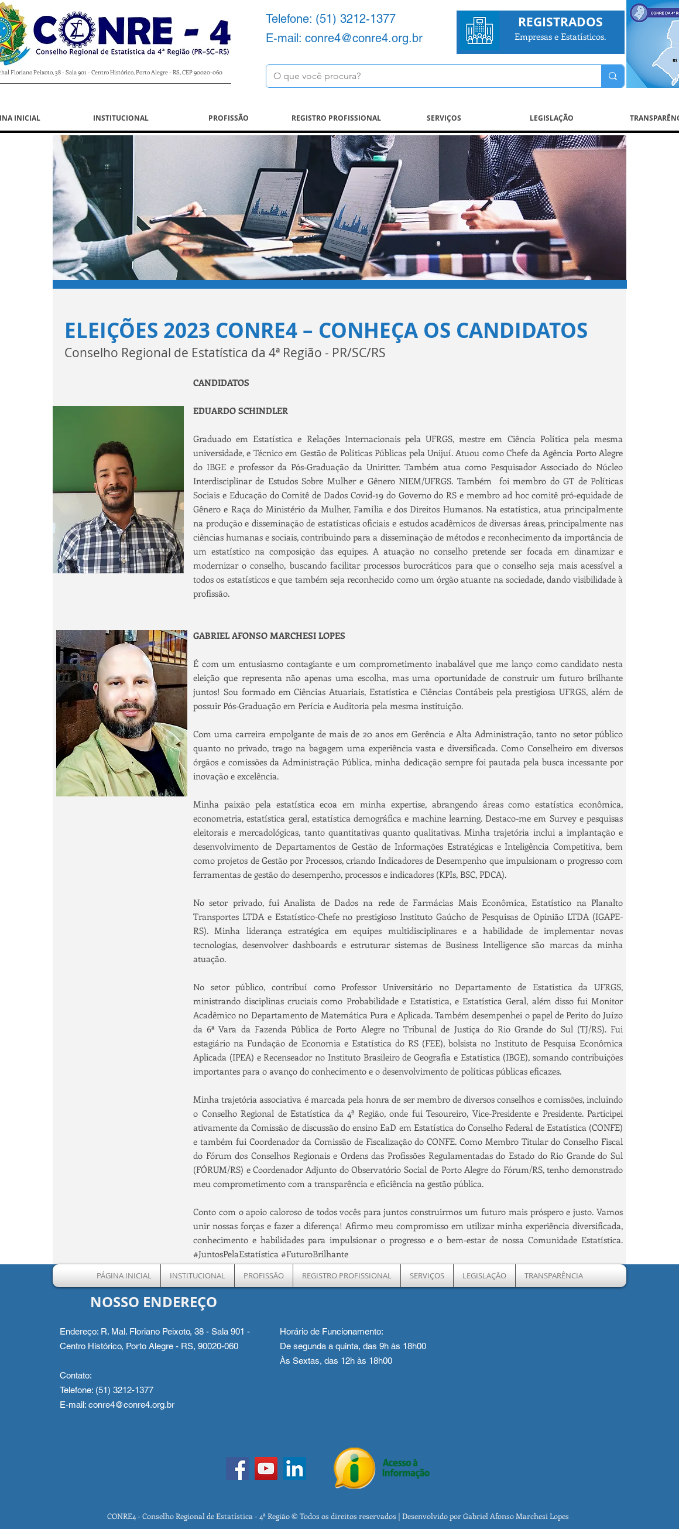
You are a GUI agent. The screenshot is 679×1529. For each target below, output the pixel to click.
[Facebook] (237, 1468)
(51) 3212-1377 (356, 19)
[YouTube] (266, 1468)
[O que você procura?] (425, 76)
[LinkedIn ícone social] (294, 1468)
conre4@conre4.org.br (364, 38)
